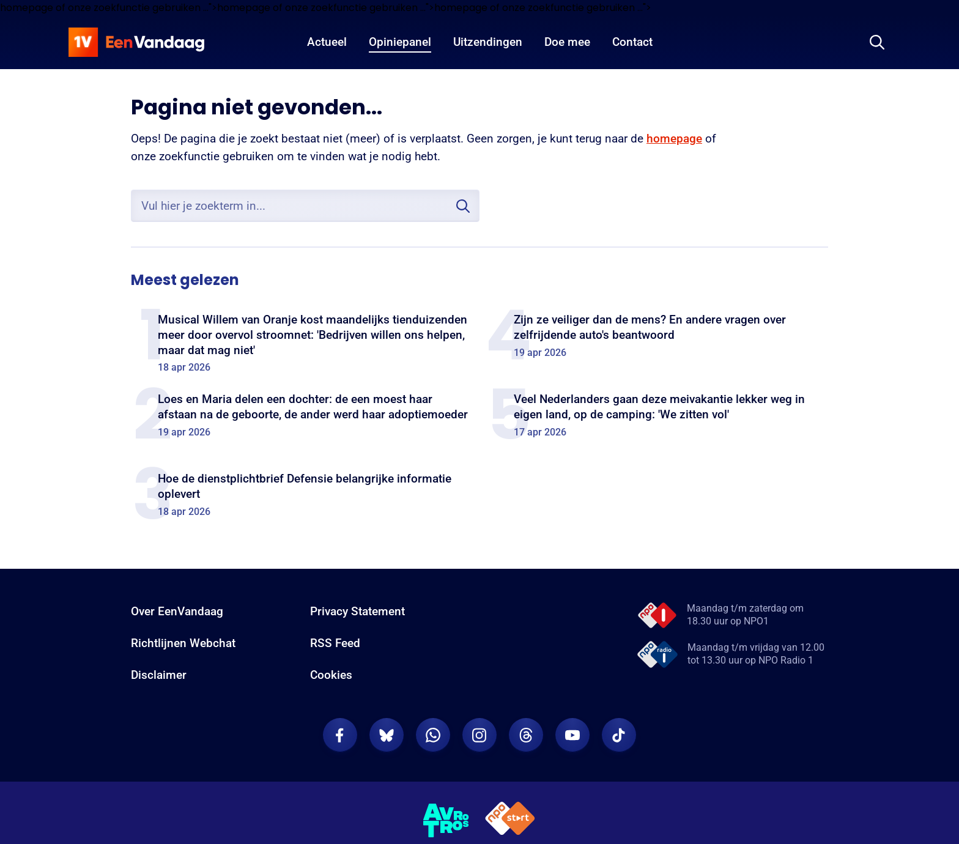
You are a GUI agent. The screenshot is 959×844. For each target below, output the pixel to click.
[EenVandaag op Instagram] (479, 735)
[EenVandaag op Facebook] (340, 735)
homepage (674, 138)
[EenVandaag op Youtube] (572, 735)
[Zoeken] (877, 42)
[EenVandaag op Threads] (526, 735)
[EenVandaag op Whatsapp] (433, 735)
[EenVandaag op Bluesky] (386, 735)
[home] (136, 42)
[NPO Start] (510, 820)
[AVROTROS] (446, 821)
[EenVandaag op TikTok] (619, 735)
